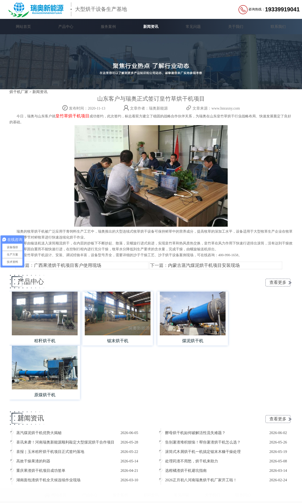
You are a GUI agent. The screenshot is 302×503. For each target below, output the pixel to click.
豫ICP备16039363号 (122, 492)
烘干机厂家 (18, 92)
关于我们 (235, 27)
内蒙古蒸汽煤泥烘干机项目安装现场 (204, 265)
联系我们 (278, 27)
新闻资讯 (150, 27)
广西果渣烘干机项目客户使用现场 (67, 265)
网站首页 (23, 27)
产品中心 (65, 27)
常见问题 (193, 27)
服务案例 (108, 27)
